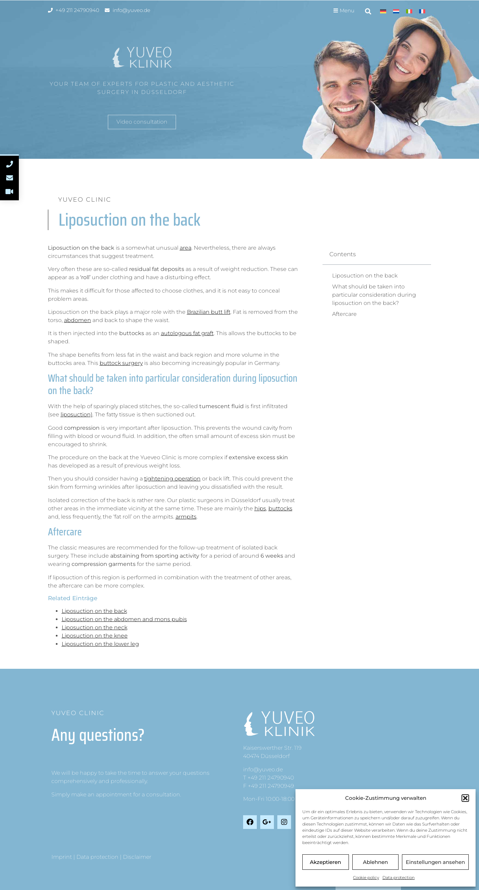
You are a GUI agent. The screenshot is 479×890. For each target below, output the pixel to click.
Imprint (61, 857)
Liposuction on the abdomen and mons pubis (124, 619)
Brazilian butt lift (208, 312)
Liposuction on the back (94, 611)
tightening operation (172, 478)
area (185, 248)
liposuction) (76, 414)
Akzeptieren (325, 862)
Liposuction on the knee (95, 635)
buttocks (280, 508)
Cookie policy (366, 877)
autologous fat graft (187, 333)
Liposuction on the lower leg (100, 644)
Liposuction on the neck (94, 627)
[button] (465, 798)
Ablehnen (375, 862)
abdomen (77, 320)
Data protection (398, 877)
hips (260, 508)
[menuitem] (383, 11)
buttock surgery (121, 363)
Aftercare (344, 314)
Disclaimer (137, 857)
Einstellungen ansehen (435, 862)
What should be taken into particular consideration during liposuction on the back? (374, 294)
